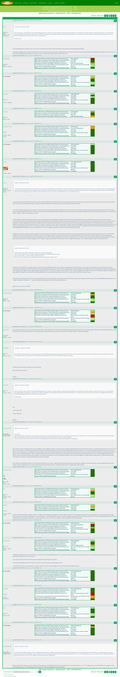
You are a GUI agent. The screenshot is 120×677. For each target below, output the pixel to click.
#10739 (39, 604)
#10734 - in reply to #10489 (30, 520)
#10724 (40, 307)
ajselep (5, 505)
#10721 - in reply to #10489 (31, 158)
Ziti (4, 489)
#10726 (40, 341)
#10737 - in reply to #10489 (30, 585)
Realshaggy (6, 58)
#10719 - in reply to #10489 (30, 123)
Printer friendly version (10, 676)
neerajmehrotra (7, 293)
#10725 (40, 326)
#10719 (39, 123)
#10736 (39, 568)
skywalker (5, 348)
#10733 (39, 502)
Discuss (75, 7)
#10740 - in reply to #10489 (30, 622)
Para (4, 26)
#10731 (39, 466)
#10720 (40, 141)
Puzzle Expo (33, 3)
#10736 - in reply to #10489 (30, 568)
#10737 (39, 585)
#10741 (39, 640)
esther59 (5, 588)
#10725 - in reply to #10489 (31, 326)
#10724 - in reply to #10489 (31, 307)
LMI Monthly (42, 3)
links (105, 665)
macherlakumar (7, 470)
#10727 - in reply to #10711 (31, 378)
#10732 (39, 485)
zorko (4, 162)
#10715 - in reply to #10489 (30, 55)
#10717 (39, 90)
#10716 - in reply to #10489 (30, 73)
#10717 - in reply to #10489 (30, 90)
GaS (4, 608)
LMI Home (26, 3)
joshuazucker (6, 540)
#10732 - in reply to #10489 (30, 485)
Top (115, 21)
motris (5, 183)
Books (62, 3)
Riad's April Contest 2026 (49, 9)
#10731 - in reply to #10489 (30, 466)
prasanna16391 (7, 428)
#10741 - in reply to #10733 (30, 640)
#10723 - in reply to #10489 (31, 290)
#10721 (40, 158)
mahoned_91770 (7, 126)
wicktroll (5, 94)
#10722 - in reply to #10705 (31, 176)
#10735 (39, 537)
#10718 (39, 108)
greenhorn (6, 329)
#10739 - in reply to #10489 (30, 604)
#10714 (39, 20)
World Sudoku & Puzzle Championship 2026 (60, 11)
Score (70, 7)
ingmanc (5, 111)
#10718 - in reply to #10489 (30, 108)
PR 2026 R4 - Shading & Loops (51, 7)
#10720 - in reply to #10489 (31, 141)
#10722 (40, 176)
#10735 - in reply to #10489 (30, 537)
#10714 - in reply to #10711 (30, 20)
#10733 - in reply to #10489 (30, 502)
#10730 (40, 422)
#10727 (40, 378)
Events (56, 3)
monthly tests (83, 665)
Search (50, 3)
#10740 (39, 622)
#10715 (39, 55)
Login (116, 3)
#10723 (40, 290)
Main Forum (18, 3)
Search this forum (8, 674)
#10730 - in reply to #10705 (31, 422)
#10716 (39, 73)
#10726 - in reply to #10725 (31, 341)
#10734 (39, 520)
